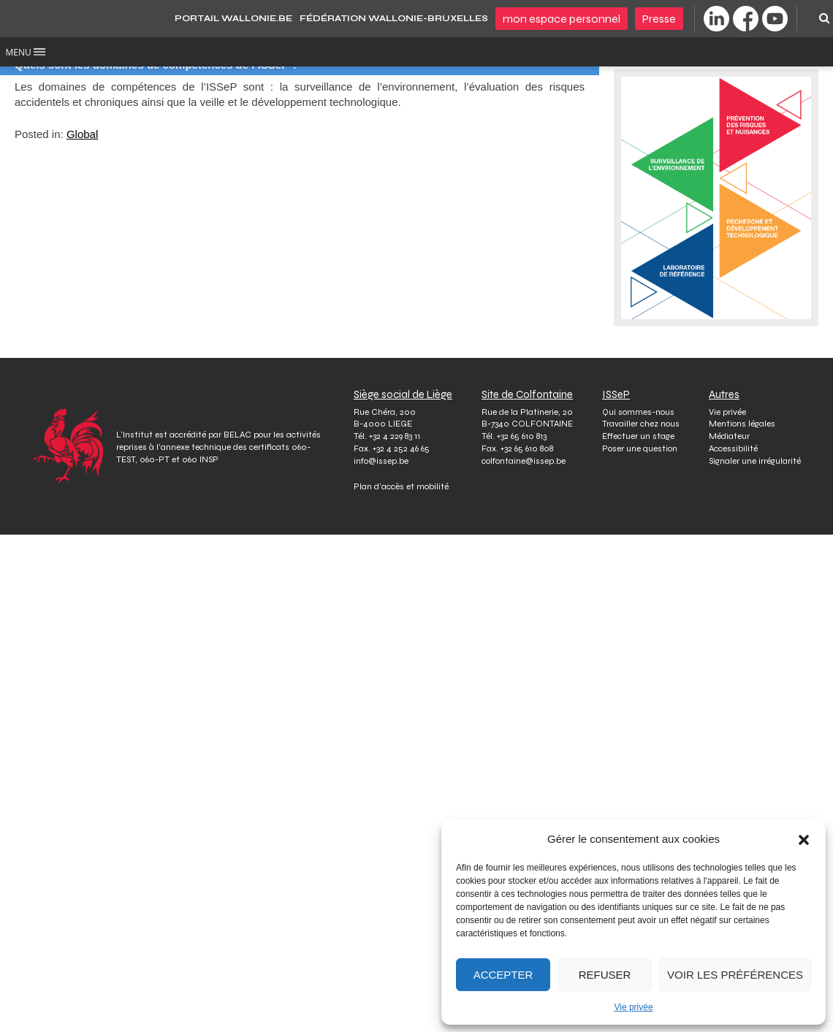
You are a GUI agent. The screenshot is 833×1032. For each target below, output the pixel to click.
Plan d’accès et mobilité (401, 486)
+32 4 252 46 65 (401, 448)
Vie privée (633, 1007)
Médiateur (729, 436)
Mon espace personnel (561, 19)
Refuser (605, 974)
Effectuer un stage (638, 436)
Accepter (503, 974)
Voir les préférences (735, 974)
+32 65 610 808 (527, 448)
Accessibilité (733, 448)
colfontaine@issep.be (524, 461)
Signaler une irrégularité (755, 461)
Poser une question (639, 448)
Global (82, 134)
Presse (659, 19)
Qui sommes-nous (638, 412)
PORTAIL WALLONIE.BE (233, 18)
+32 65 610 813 (522, 436)
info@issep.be (381, 461)
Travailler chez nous (641, 423)
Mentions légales (742, 423)
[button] (803, 839)
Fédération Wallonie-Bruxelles (394, 18)
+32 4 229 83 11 (394, 436)
